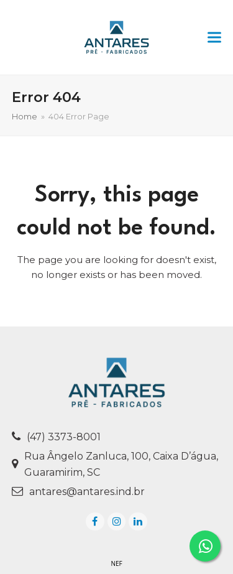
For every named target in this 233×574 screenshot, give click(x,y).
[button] (214, 37)
